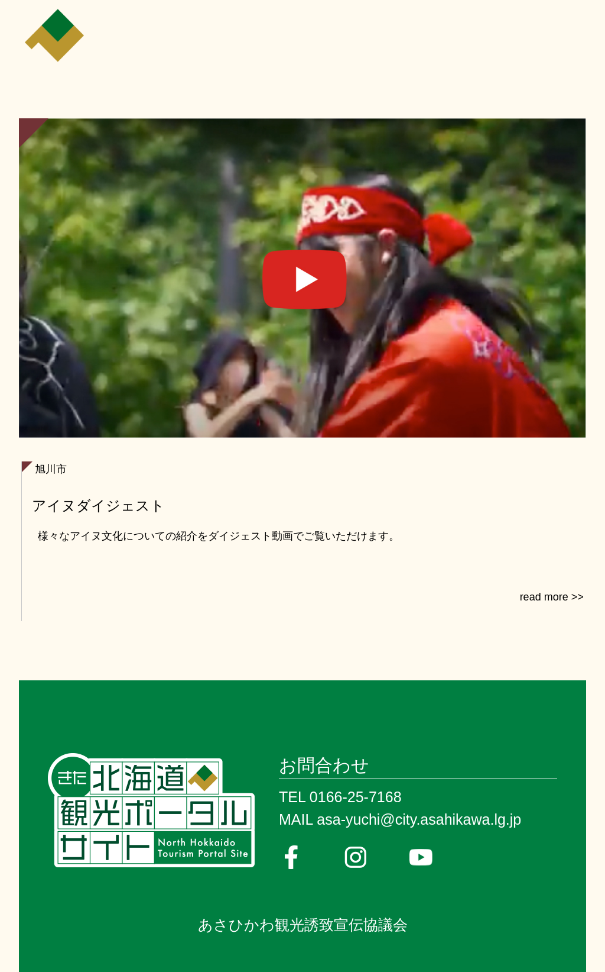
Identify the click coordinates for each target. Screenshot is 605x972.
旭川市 (51, 469)
